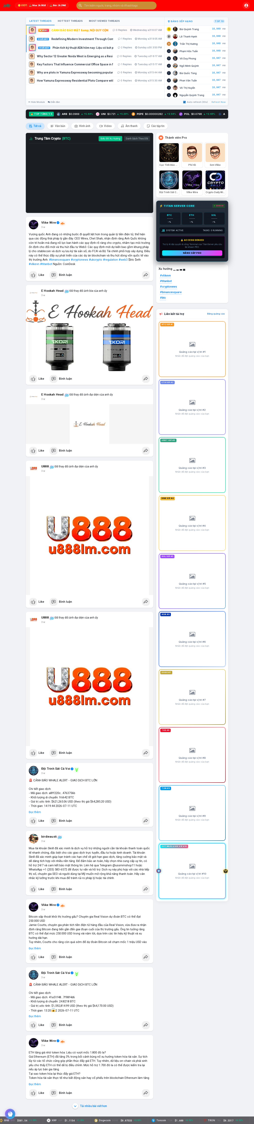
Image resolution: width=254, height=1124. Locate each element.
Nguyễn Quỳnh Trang (192, 95)
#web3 (123, 259)
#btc (163, 297)
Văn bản (57, 126)
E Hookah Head (52, 291)
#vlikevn (34, 264)
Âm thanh (129, 126)
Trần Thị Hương (189, 43)
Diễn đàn (54, 102)
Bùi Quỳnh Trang (189, 29)
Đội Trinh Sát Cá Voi (55, 768)
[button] (116, 6)
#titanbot (46, 264)
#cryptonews (79, 259)
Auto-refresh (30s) (195, 102)
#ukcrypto (95, 259)
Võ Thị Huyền (187, 87)
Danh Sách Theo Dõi (137, 138)
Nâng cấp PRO (192, 253)
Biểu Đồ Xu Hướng (110, 138)
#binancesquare (59, 259)
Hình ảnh (82, 126)
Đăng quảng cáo (216, 313)
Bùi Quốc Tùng (188, 73)
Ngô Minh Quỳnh (189, 65)
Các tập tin (156, 126)
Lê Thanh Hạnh (188, 36)
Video (105, 126)
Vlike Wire (48, 222)
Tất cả (35, 126)
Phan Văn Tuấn (188, 80)
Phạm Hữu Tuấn (189, 51)
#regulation (110, 259)
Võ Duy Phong (188, 58)
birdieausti (49, 836)
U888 (45, 466)
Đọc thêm (35, 812)
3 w (43, 227)
